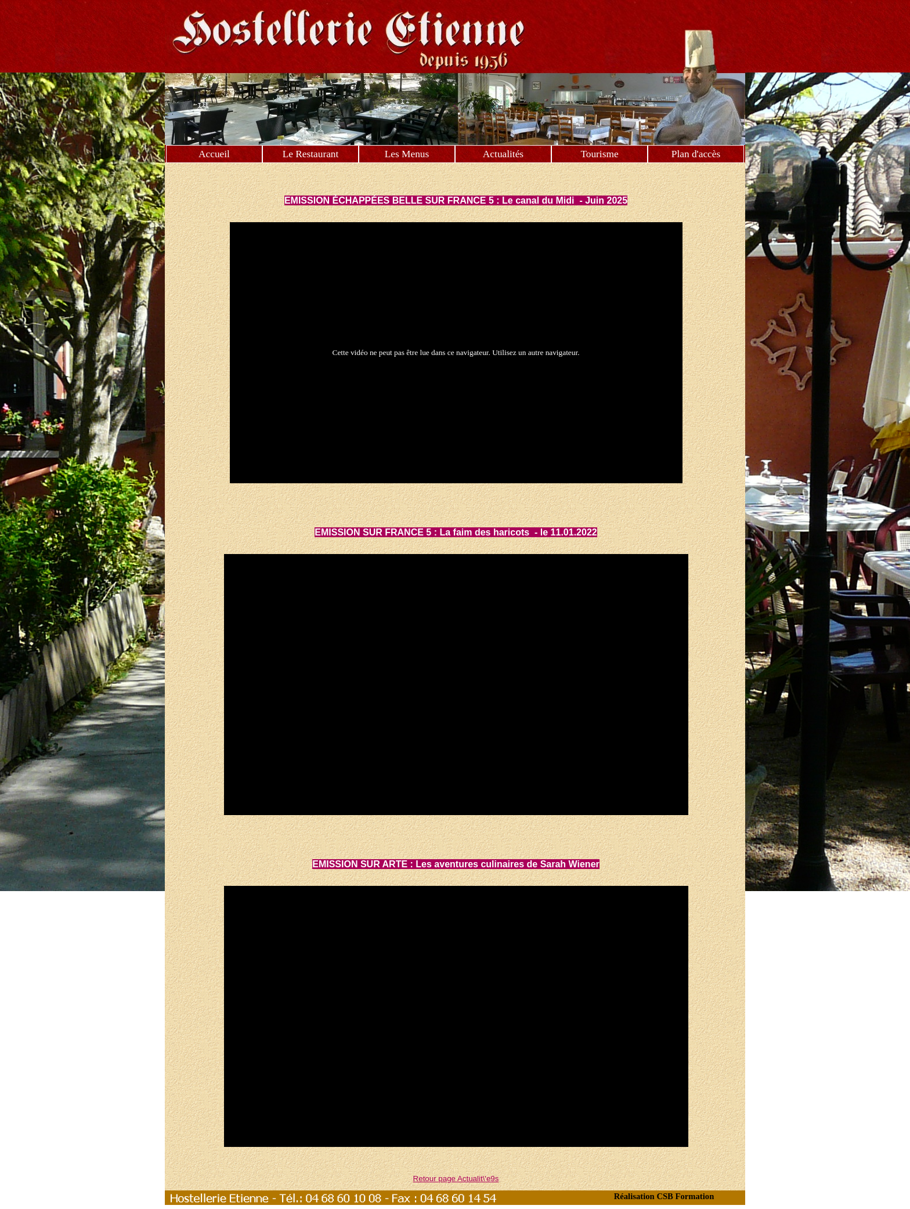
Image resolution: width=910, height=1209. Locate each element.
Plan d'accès (695, 154)
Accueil (214, 154)
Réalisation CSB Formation (664, 1196)
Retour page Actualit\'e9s (456, 1178)
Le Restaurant (311, 154)
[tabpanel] (456, 187)
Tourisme (599, 154)
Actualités (503, 154)
